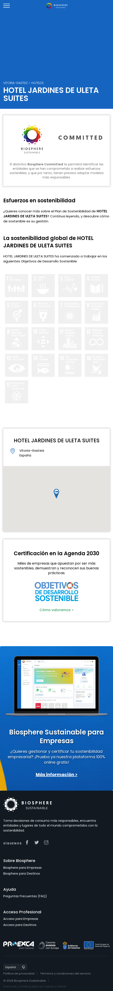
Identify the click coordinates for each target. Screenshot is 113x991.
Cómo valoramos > (56, 609)
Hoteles (37, 83)
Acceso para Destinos (19, 925)
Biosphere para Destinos (21, 873)
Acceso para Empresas (20, 919)
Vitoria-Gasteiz (15, 83)
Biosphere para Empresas (22, 867)
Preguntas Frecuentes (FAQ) (25, 896)
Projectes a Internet (55, 986)
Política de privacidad (18, 973)
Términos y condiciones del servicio (65, 973)
